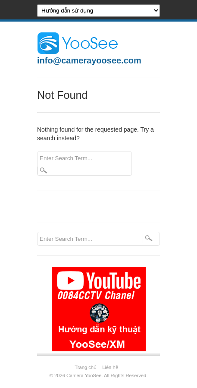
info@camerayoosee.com (89, 60)
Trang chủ (86, 367)
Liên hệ (110, 367)
